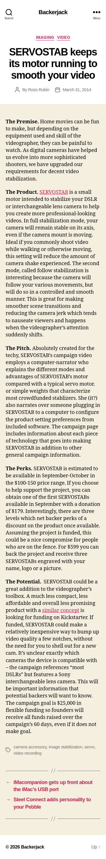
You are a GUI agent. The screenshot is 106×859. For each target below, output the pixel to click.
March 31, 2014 (77, 89)
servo (89, 746)
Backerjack (52, 12)
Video (63, 37)
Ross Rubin (38, 89)
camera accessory (30, 746)
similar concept (60, 610)
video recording (28, 753)
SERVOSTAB (54, 192)
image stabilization (65, 746)
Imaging (45, 37)
